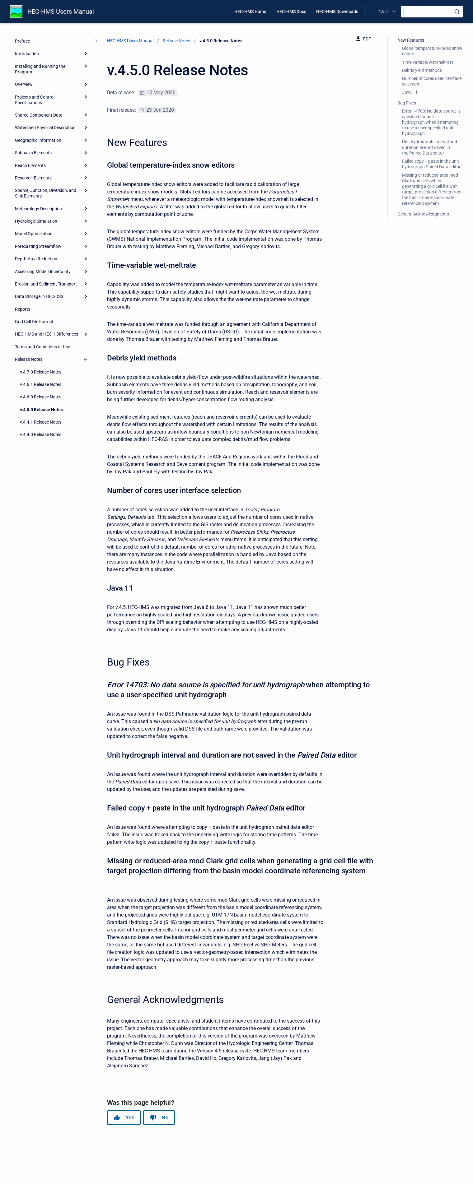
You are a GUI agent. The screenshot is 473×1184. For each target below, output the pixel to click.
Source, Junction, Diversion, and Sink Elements (45, 193)
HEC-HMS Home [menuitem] (250, 11)
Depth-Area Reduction (36, 258)
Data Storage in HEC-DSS (39, 296)
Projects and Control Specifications (34, 100)
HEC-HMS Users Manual (60, 11)
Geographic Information (38, 140)
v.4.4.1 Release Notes (40, 422)
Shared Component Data (39, 115)
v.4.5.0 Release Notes (41, 409)
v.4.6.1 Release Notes (40, 384)
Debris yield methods (422, 70)
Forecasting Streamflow (38, 246)
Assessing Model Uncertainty (43, 271)
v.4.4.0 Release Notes (40, 434)
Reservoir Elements (33, 177)
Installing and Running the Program (40, 69)
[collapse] (85, 359)
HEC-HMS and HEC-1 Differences (46, 334)
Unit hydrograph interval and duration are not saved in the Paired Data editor (429, 147)
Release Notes (28, 359)
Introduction (27, 53)
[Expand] (85, 53)
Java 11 (410, 92)
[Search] (432, 12)
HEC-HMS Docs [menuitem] (291, 11)
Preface (22, 41)
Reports (22, 309)
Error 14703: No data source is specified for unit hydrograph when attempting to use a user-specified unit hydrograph (431, 122)
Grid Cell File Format (34, 321)
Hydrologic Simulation (36, 221)
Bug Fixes (406, 102)
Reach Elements (30, 165)
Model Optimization (34, 233)
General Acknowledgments (423, 213)
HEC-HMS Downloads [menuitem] (337, 11)
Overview (24, 84)
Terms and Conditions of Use (42, 346)
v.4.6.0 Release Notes (40, 396)
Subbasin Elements (33, 152)
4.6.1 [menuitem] (383, 11)
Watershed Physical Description (45, 127)
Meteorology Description (38, 208)
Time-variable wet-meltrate (427, 62)
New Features (410, 40)
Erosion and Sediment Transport (46, 283)
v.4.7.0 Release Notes (40, 371)
